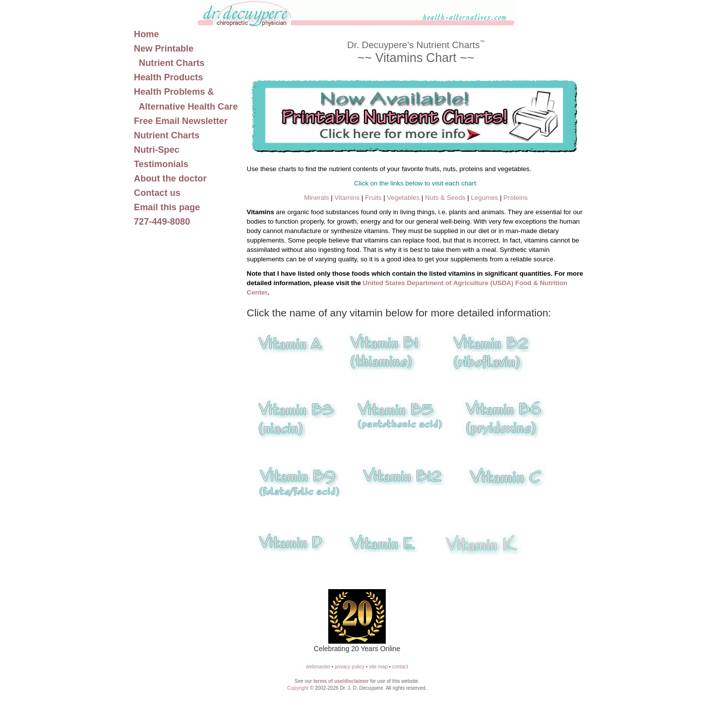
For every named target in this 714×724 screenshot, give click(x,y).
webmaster (318, 666)
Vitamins (346, 197)
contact (400, 666)
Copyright (297, 688)
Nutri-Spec (156, 150)
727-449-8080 (162, 222)
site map (378, 666)
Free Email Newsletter (181, 121)
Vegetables (403, 197)
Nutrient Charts (166, 135)
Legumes (484, 197)
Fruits (373, 197)
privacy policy (349, 666)
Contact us (157, 193)
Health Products (168, 77)
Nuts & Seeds (445, 197)
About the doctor (170, 178)
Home (146, 34)
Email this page (167, 207)
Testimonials (161, 164)
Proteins (515, 197)
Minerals (316, 197)
